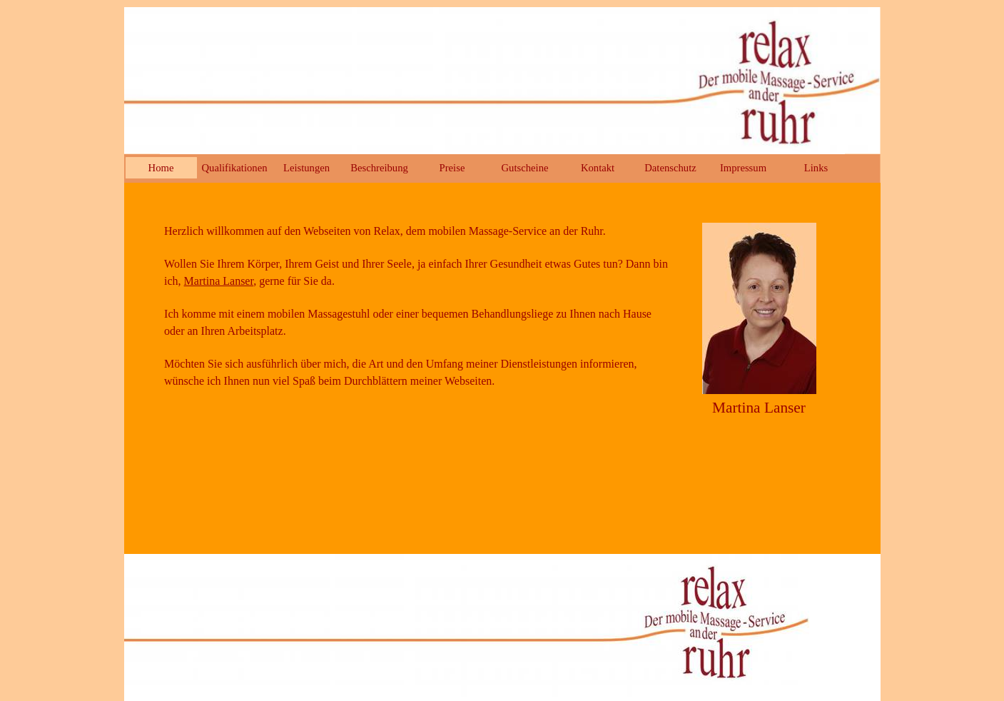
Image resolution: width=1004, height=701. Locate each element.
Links (816, 167)
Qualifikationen (235, 167)
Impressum (743, 167)
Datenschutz (670, 167)
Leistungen (306, 167)
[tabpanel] (416, 314)
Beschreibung (379, 167)
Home (161, 167)
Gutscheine (525, 167)
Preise (452, 167)
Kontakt (597, 167)
